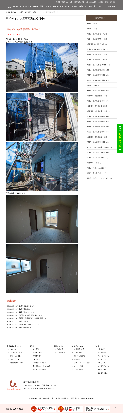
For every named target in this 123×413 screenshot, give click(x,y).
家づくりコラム (100, 6)
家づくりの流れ (71, 6)
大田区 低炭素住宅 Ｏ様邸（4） (99, 39)
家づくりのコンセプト (22, 6)
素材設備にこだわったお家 (41, 366)
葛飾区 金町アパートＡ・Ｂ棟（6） (100, 178)
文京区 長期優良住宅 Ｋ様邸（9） (100, 147)
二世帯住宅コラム (103, 366)
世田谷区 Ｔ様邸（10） (95, 163)
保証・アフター (85, 6)
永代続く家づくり (16, 352)
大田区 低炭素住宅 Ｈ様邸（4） (99, 34)
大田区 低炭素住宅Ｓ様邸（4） (98, 90)
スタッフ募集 (78, 369)
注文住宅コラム (103, 373)
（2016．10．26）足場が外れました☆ (19, 309)
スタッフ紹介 (78, 352)
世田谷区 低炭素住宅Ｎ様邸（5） (99, 106)
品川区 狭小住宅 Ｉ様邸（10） (98, 152)
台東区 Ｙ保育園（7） (95, 85)
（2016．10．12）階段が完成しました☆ (20, 312)
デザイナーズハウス (39, 363)
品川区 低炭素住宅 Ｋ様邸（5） (98, 49)
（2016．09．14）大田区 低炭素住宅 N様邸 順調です (26, 318)
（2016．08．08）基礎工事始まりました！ (21, 327)
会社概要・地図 (79, 349)
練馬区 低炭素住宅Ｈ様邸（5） (98, 80)
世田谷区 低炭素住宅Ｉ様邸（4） (99, 111)
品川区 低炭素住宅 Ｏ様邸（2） (99, 60)
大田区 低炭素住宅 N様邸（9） (99, 65)
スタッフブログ (103, 359)
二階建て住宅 (37, 356)
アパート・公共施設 (39, 369)
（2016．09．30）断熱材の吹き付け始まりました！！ (25, 315)
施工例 (35, 6)
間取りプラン (45, 6)
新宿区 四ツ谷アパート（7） (97, 173)
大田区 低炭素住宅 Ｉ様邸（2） (99, 54)
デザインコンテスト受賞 (82, 363)
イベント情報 (58, 6)
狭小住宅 (36, 349)
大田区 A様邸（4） (94, 23)
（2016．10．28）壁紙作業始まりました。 (21, 306)
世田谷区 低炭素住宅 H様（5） (97, 44)
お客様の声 (101, 349)
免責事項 (77, 359)
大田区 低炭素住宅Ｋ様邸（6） (98, 121)
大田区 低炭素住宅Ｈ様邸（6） (98, 101)
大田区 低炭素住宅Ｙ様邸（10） (98, 127)
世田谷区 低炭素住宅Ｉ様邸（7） (99, 137)
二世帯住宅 (36, 359)
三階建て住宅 (37, 352)
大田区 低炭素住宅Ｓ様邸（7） (98, 142)
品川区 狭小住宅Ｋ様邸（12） (98, 157)
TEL (14, 409)
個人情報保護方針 (80, 356)
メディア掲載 (78, 366)
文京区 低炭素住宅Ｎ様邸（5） (98, 132)
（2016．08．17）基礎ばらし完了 (18, 321)
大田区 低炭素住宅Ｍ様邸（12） (98, 70)
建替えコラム (102, 369)
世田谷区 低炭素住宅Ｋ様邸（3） (99, 96)
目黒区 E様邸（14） (94, 29)
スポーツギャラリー (104, 356)
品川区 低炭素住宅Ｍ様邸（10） (98, 116)
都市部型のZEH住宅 (16, 363)
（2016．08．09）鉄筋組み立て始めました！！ (22, 324)
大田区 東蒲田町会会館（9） (97, 168)
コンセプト (14, 349)
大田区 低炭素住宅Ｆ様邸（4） (98, 75)
